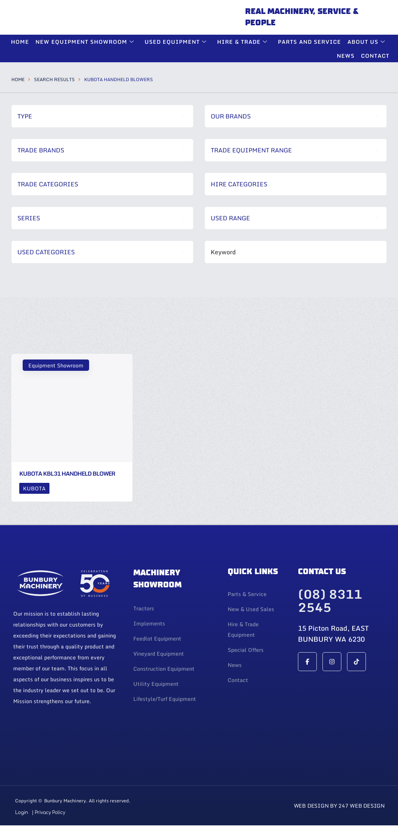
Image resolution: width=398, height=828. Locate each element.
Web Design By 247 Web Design (339, 805)
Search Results (54, 79)
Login (21, 812)
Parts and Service (309, 41)
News (346, 55)
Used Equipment (178, 41)
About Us (367, 41)
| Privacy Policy (48, 812)
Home (18, 79)
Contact (375, 55)
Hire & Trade (244, 41)
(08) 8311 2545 (330, 601)
